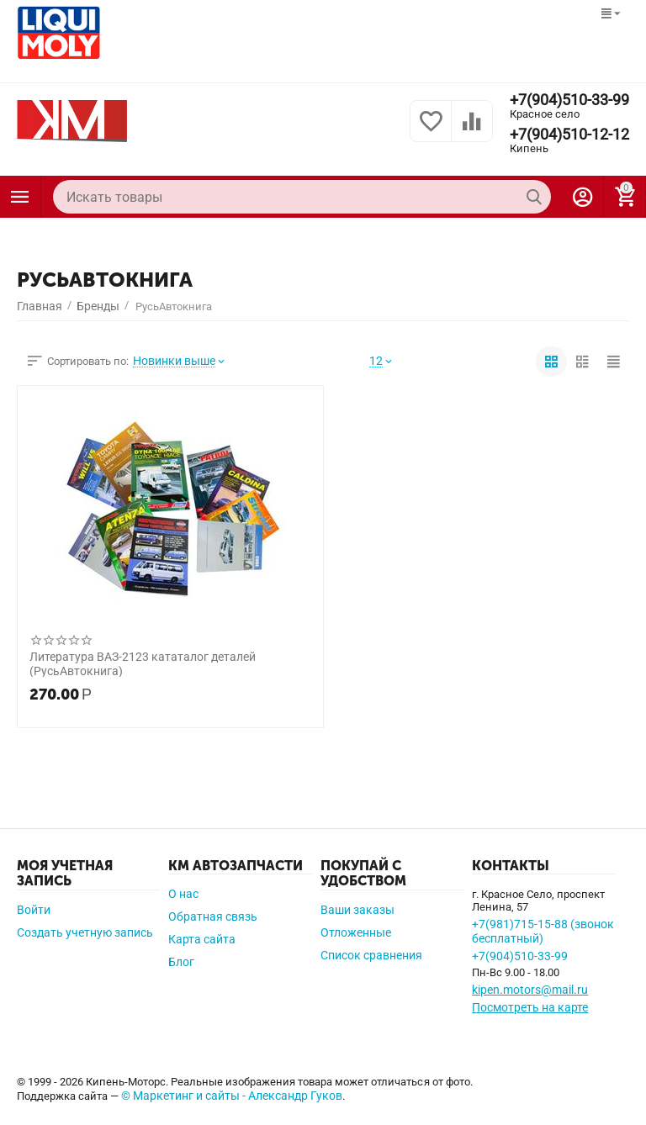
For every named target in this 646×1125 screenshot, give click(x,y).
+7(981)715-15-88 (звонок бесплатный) (543, 931)
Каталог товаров (20, 197)
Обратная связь (212, 916)
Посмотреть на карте (530, 1007)
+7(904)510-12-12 (569, 134)
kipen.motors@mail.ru (530, 989)
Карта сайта (202, 939)
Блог (181, 962)
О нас (183, 894)
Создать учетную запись (85, 932)
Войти (33, 909)
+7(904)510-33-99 (569, 100)
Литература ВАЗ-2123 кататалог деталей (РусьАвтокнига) (142, 663)
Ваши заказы (357, 909)
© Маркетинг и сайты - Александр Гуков (231, 1095)
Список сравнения (371, 955)
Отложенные (355, 932)
